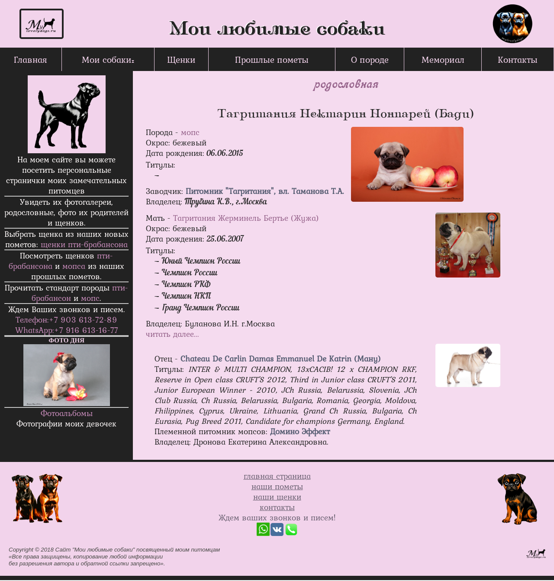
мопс (90, 298)
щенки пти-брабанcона (84, 244)
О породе (370, 59)
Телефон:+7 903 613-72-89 (66, 319)
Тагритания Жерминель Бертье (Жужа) (246, 218)
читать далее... (172, 334)
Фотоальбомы (67, 413)
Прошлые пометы (272, 59)
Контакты (518, 59)
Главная (30, 59)
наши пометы (277, 486)
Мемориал (443, 59)
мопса (73, 266)
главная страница (277, 476)
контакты (277, 507)
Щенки (181, 59)
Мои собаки (107, 59)
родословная (345, 83)
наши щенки (277, 497)
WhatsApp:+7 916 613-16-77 (66, 330)
